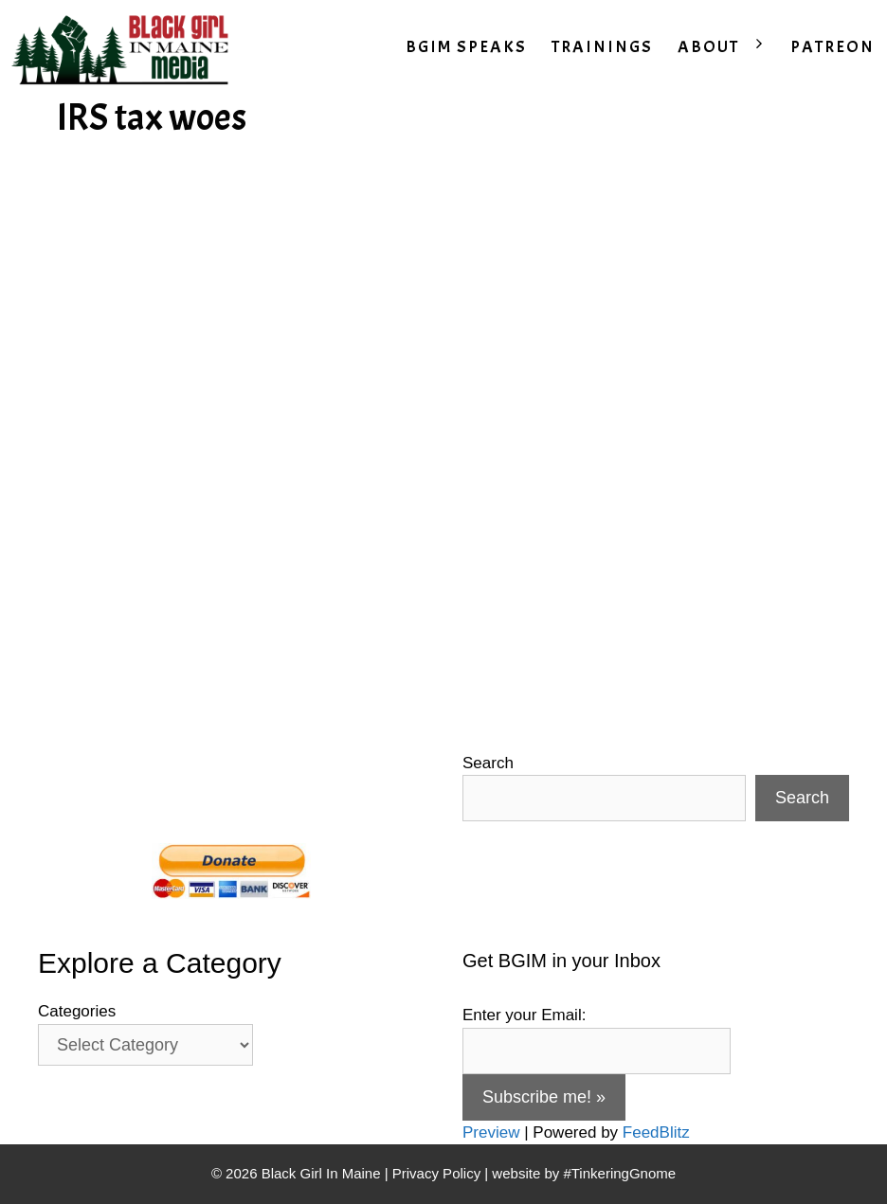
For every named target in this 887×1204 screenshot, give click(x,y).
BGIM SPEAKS (466, 47)
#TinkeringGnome (619, 1173)
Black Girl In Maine (323, 1173)
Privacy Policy (436, 1173)
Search (488, 763)
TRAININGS (602, 47)
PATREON (832, 47)
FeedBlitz (656, 1132)
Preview (490, 1132)
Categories (77, 1011)
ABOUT (728, 47)
